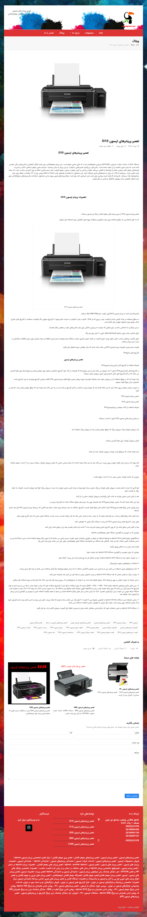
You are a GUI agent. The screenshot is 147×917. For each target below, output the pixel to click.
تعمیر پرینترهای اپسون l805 (84, 707)
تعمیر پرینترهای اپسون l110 (81, 827)
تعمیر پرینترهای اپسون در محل (56, 622)
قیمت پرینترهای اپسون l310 (128, 632)
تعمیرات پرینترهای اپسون (129, 627)
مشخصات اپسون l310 (65, 632)
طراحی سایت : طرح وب (128, 907)
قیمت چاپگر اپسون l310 (85, 632)
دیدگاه (136, 752)
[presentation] (118, 788)
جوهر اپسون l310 (93, 627)
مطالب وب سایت (105, 146)
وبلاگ (132, 45)
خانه (137, 45)
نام (70, 732)
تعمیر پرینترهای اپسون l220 (39, 707)
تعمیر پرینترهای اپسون (73, 359)
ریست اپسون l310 (40, 627)
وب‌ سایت (135, 742)
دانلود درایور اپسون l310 (74, 627)
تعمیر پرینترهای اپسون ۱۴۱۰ (129, 689)
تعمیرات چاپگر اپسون (109, 627)
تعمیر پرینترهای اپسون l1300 (81, 844)
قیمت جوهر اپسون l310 (105, 632)
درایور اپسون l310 (56, 627)
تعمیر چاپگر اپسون (36, 622)
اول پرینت (119, 146)
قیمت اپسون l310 (23, 627)
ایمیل (136, 732)
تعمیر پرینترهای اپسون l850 (81, 838)
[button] (133, 648)
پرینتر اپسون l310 (119, 622)
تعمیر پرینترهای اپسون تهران (81, 622)
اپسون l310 (133, 622)
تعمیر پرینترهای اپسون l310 (81, 821)
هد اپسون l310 (49, 632)
